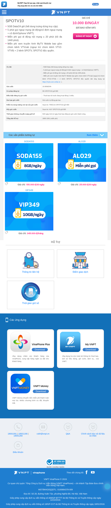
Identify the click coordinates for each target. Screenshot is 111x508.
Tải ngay (95, 4)
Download (40, 349)
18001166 (22, 434)
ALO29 (82, 141)
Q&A (68, 434)
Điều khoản (18, 452)
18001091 (12, 434)
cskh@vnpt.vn (43, 434)
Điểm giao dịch (80, 272)
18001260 (18, 436)
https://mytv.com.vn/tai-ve (51, 82)
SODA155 (29, 141)
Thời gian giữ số (30, 303)
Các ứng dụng (18, 319)
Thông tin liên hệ (30, 272)
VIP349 (29, 190)
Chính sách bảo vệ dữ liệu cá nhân (93, 435)
